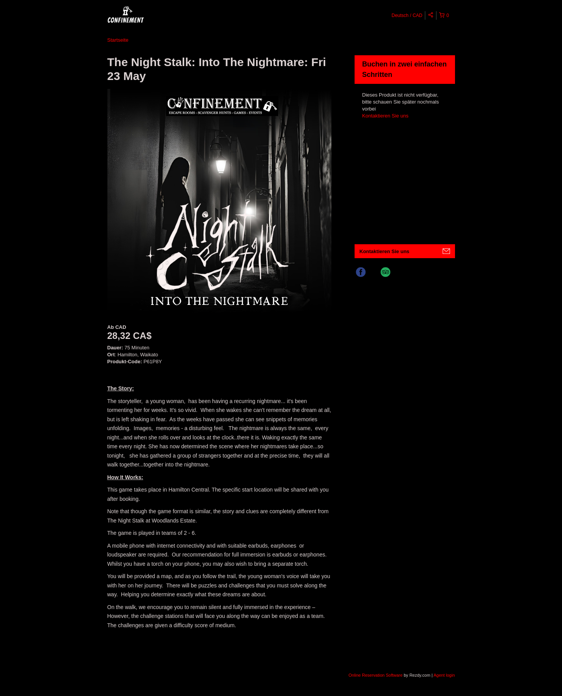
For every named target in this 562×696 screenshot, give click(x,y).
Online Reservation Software (375, 675)
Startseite (118, 40)
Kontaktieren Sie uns (385, 116)
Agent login (444, 675)
